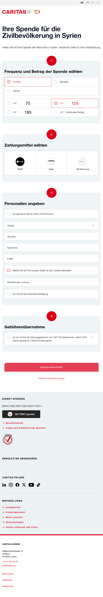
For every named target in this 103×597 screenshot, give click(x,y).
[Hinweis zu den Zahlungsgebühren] (92, 337)
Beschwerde (7, 574)
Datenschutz (7, 586)
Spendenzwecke (12, 423)
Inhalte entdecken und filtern (20, 527)
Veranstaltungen (13, 522)
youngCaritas (11, 507)
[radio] (20, 163)
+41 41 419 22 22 (10, 561)
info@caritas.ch (9, 565)
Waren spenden (12, 517)
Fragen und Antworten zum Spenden (24, 428)
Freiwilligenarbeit (13, 512)
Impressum (7, 580)
